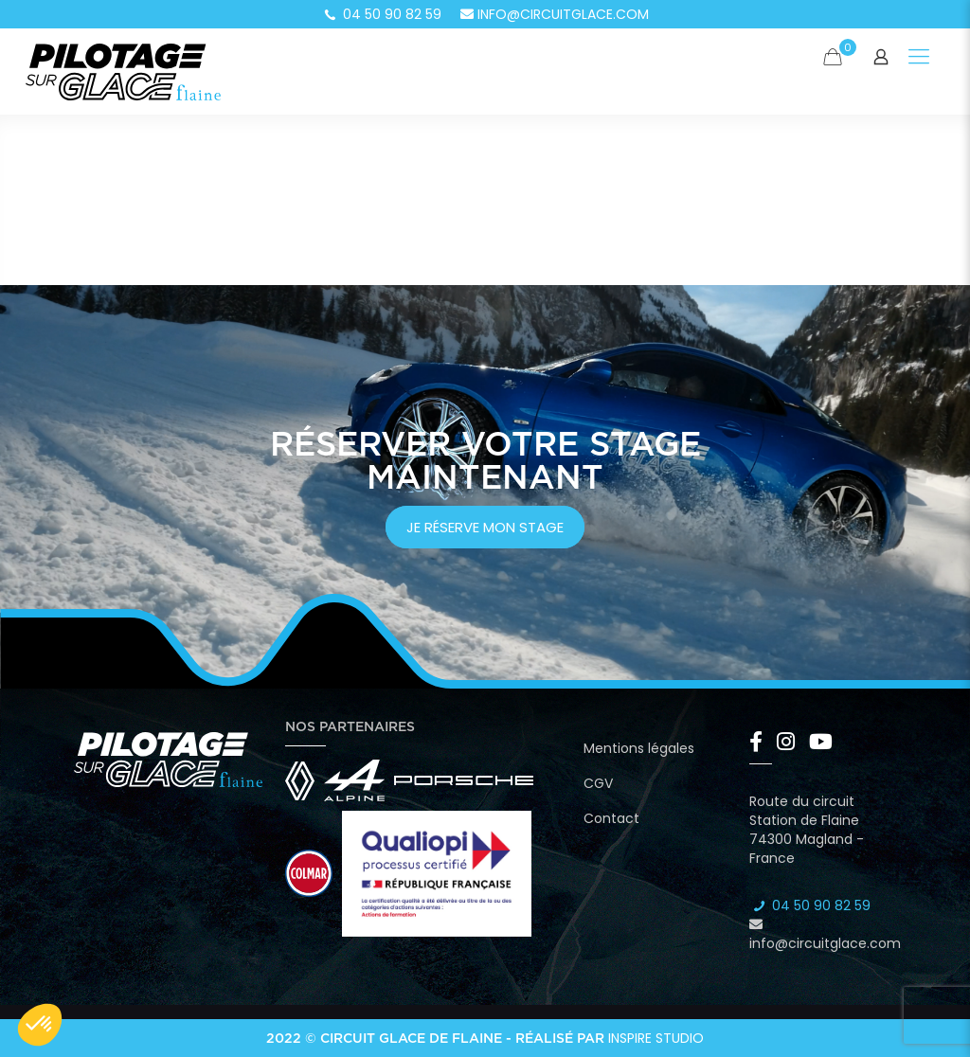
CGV (598, 783)
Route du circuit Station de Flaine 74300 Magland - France (806, 830)
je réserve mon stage (485, 527)
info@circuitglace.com (554, 14)
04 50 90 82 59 (381, 14)
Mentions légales (639, 748)
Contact (611, 818)
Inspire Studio (656, 1038)
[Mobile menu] (919, 57)
